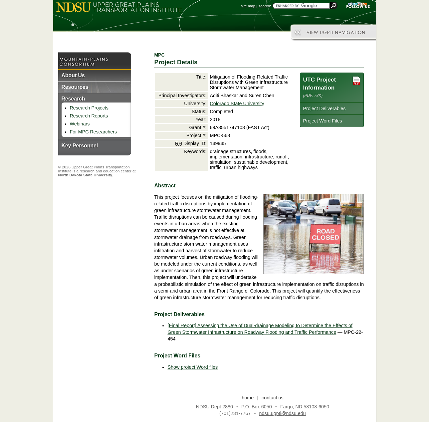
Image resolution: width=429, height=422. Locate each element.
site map (248, 6)
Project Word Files (322, 120)
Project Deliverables (324, 108)
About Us (73, 75)
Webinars (80, 123)
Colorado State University (237, 103)
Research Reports (89, 115)
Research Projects (89, 107)
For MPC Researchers (93, 131)
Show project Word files (192, 367)
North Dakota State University (85, 175)
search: (265, 6)
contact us (273, 397)
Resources (75, 87)
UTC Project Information (332, 87)
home (248, 397)
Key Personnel (80, 145)
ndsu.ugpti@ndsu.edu (282, 413)
